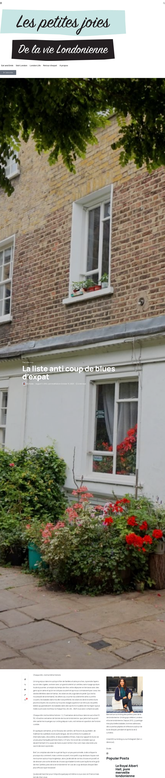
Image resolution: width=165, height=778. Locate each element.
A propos (64, 65)
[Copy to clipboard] (25, 694)
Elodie (31, 384)
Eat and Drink (7, 65)
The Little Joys (27, 362)
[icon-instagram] (107, 753)
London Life (35, 65)
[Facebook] (25, 679)
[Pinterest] (25, 689)
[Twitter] (25, 684)
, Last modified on (55, 384)
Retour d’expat (50, 65)
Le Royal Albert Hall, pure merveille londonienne (127, 771)
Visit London (21, 65)
